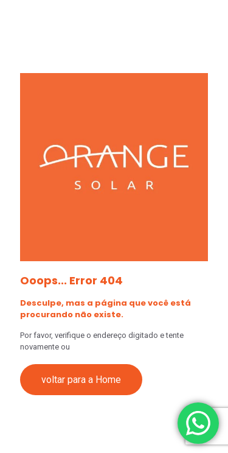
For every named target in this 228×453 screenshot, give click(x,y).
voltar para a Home (81, 379)
